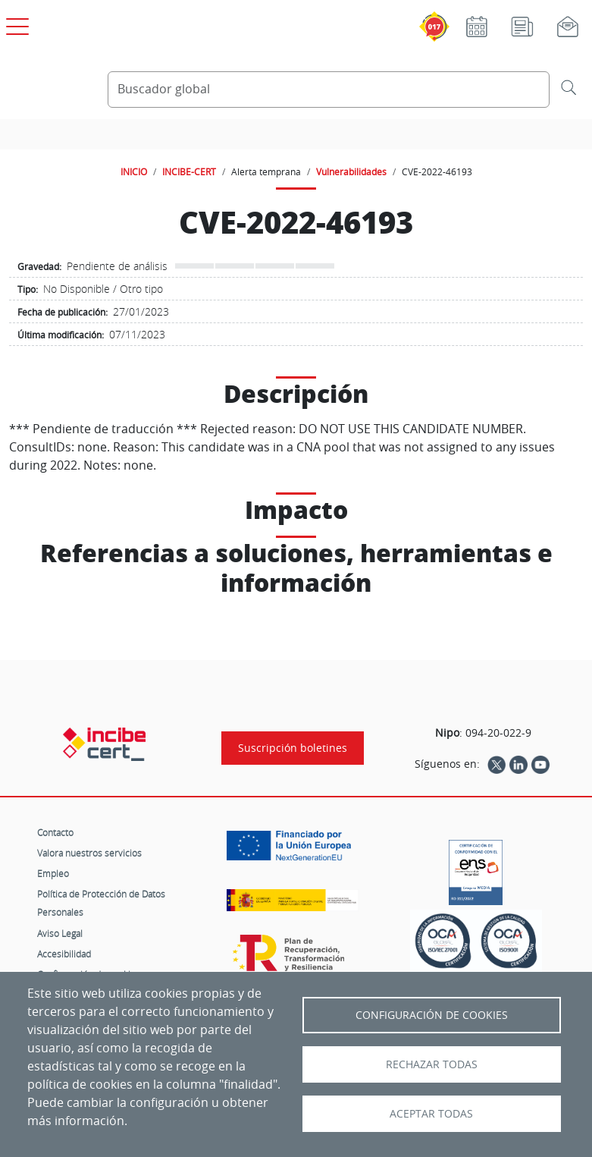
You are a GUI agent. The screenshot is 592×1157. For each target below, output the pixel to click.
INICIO (134, 171)
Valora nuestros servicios (89, 853)
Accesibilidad (64, 954)
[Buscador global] (329, 89)
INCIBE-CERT (189, 171)
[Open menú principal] (15, 23)
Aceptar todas (431, 1114)
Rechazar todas (432, 1064)
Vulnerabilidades (351, 171)
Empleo (53, 873)
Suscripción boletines (292, 748)
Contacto (55, 832)
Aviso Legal (60, 933)
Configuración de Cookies (432, 1015)
